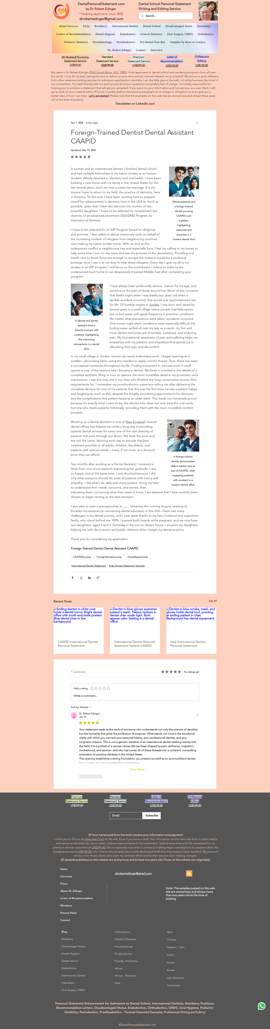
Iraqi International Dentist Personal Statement (187, 644)
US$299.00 (98, 847)
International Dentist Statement (88, 565)
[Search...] (165, 16)
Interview (66, 876)
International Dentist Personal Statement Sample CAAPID (134, 644)
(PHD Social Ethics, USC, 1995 (107, 72)
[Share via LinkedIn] (89, 577)
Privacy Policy (68, 912)
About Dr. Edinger (71, 891)
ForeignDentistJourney (109, 557)
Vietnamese (173, 985)
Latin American (175, 977)
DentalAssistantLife (138, 557)
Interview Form (94, 839)
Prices (64, 883)
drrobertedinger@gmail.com (101, 19)
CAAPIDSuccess (82, 557)
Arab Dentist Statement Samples (127, 565)
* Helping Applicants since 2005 (101, 14)
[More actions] (197, 123)
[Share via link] (98, 577)
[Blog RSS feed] (189, 873)
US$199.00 (84, 851)
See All (213, 600)
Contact (65, 920)
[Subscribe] (151, 815)
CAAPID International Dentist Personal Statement (78, 644)
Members (66, 905)
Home (64, 869)
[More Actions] (197, 715)
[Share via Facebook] (72, 577)
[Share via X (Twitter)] (81, 577)
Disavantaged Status (73, 946)
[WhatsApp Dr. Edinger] (262, 1006)
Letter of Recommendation (76, 898)
